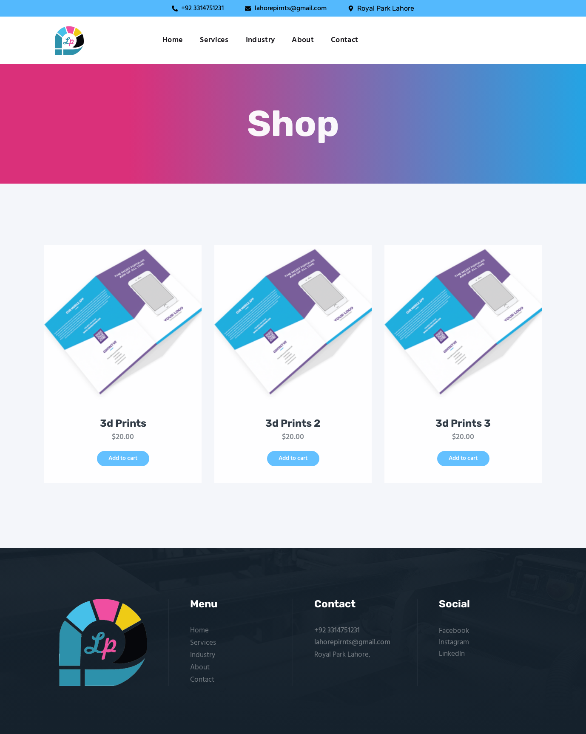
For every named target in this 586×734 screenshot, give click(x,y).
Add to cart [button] (122, 458)
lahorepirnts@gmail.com (352, 642)
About (303, 40)
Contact (344, 40)
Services (214, 40)
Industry (260, 40)
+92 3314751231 (337, 630)
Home (172, 40)
